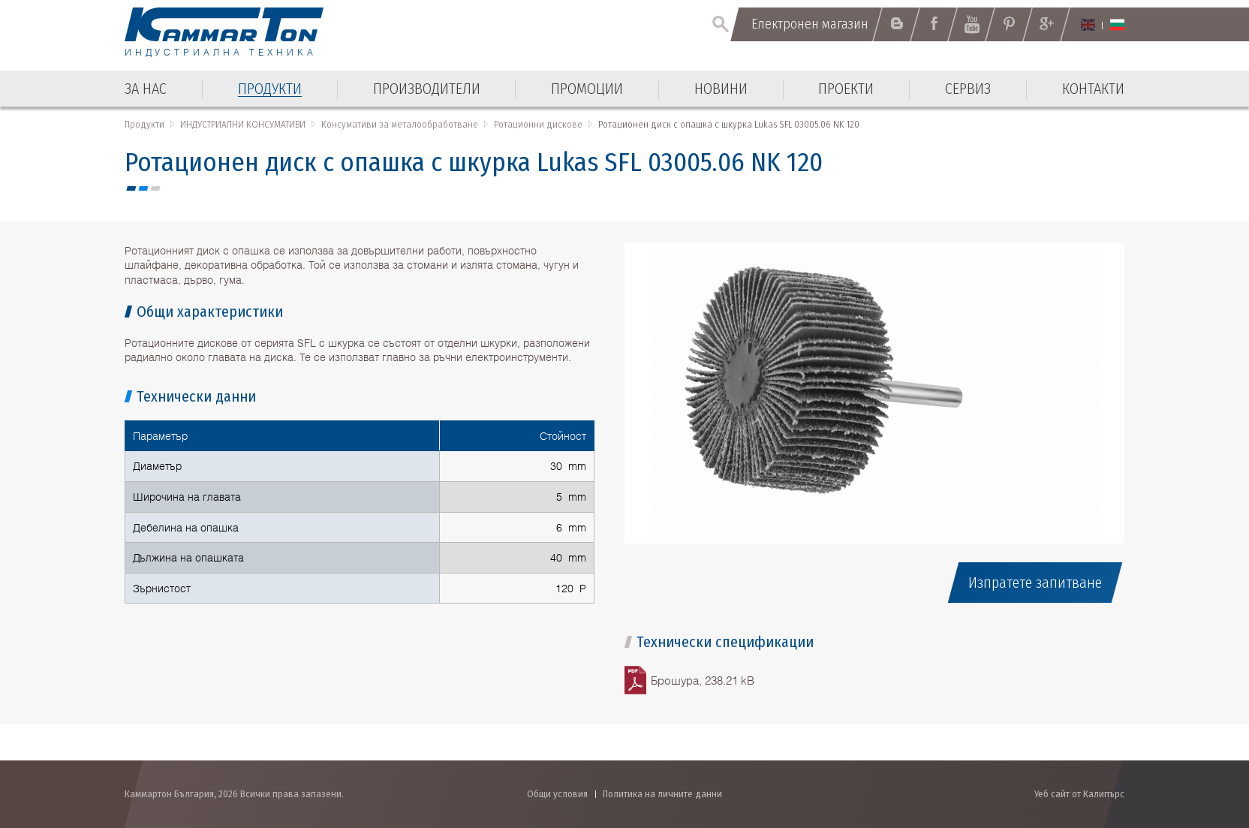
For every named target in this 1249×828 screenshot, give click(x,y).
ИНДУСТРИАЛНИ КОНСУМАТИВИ (242, 124)
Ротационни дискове (538, 124)
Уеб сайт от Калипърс (1079, 793)
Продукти (144, 124)
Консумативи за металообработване (399, 124)
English (1088, 25)
